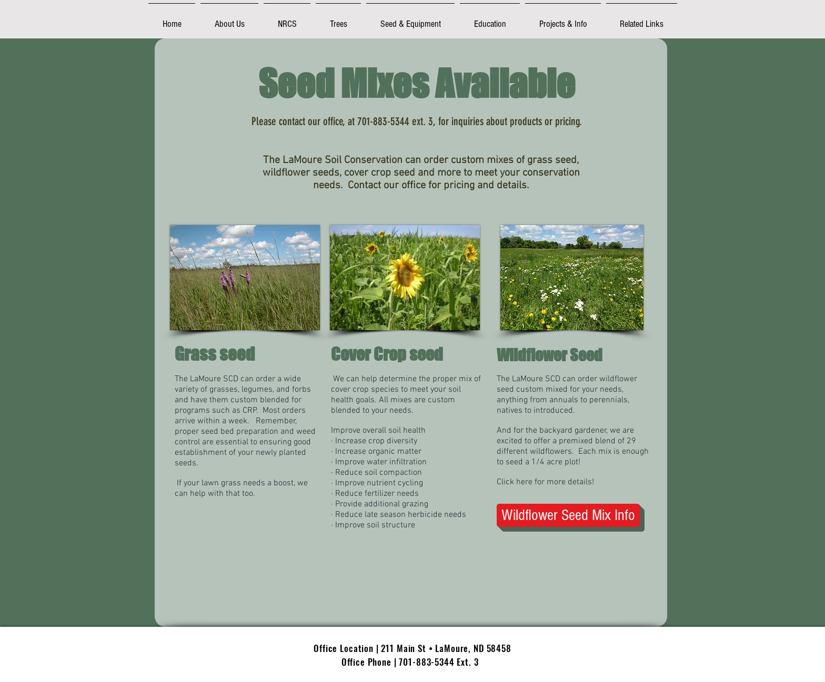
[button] (229, 19)
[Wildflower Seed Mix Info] (568, 515)
